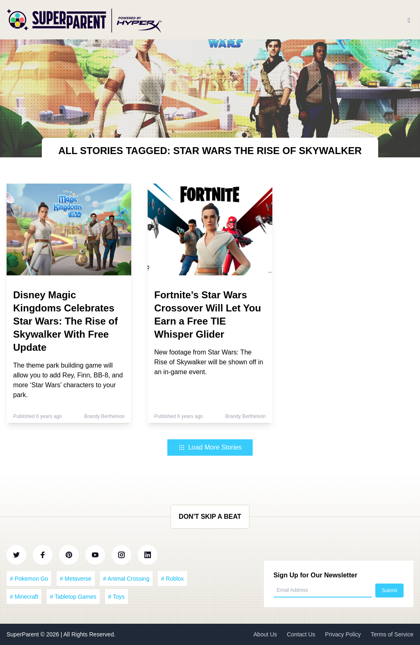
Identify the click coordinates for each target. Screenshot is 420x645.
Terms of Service (392, 634)
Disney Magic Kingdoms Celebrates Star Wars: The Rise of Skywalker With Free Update (65, 321)
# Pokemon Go (29, 578)
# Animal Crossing (126, 578)
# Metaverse (75, 578)
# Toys (116, 596)
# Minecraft (24, 596)
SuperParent (24, 634)
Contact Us (301, 634)
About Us (265, 634)
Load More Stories (210, 447)
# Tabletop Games (73, 596)
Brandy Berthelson (104, 416)
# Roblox (172, 578)
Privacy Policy (343, 634)
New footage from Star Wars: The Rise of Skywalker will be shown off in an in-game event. (208, 362)
